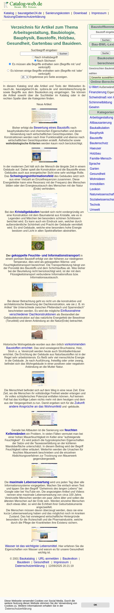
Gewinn (94, 107)
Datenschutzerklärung (30, 566)
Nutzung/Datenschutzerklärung (24, 16)
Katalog (9, 13)
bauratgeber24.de (30, 13)
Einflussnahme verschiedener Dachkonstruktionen (44, 312)
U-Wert (94, 87)
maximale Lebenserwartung (29, 482)
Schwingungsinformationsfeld (31, 176)
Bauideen (23, 562)
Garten (94, 168)
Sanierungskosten (58, 13)
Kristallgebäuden (27, 212)
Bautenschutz (99, 143)
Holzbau (95, 153)
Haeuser (95, 148)
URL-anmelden (49, 558)
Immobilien (97, 184)
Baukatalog (27, 558)
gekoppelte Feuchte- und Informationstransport (46, 255)
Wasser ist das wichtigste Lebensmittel (31, 546)
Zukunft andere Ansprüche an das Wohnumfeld (47, 404)
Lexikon (95, 189)
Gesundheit (41, 562)
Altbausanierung (101, 122)
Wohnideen (97, 179)
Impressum (98, 13)
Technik (95, 204)
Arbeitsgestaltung (101, 117)
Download (80, 13)
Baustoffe (96, 138)
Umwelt (95, 209)
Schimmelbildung (100, 102)
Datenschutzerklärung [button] (18, 608)
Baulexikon (70, 558)
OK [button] (95, 605)
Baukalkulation (99, 128)
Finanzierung (98, 92)
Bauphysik (97, 133)
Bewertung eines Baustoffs (52, 127)
